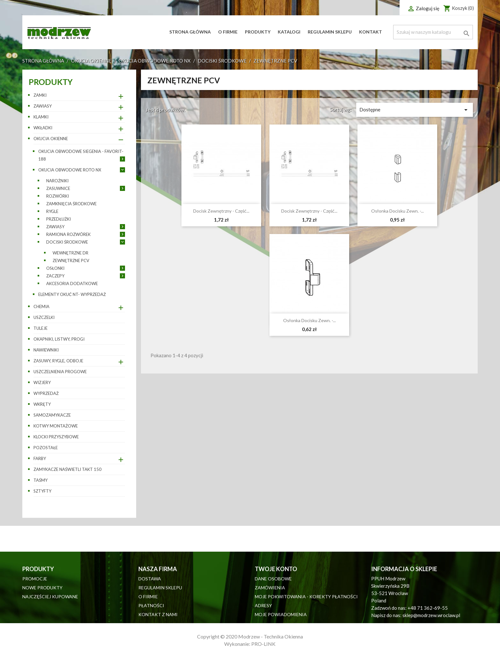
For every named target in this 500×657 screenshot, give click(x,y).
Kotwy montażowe (55, 425)
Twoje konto (276, 568)
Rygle (52, 211)
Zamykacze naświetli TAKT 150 (67, 469)
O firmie (228, 31)
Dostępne (414, 110)
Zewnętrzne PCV (71, 260)
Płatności (151, 605)
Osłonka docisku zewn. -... (397, 211)
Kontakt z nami (158, 614)
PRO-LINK (263, 644)
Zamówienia (270, 587)
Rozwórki (57, 196)
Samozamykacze (52, 415)
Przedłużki (58, 219)
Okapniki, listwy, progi (59, 339)
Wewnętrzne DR (70, 252)
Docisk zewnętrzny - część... (221, 211)
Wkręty (42, 404)
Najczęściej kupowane (50, 596)
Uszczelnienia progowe (60, 371)
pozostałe (45, 447)
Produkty (257, 31)
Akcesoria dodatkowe (72, 283)
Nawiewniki (46, 349)
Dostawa (149, 578)
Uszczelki (44, 317)
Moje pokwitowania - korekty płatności (306, 596)
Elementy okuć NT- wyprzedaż (72, 294)
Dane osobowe (273, 578)
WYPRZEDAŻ (46, 393)
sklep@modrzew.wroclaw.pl (431, 615)
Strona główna (190, 31)
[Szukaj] (433, 32)
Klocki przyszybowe (56, 436)
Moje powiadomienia (281, 614)
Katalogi (289, 31)
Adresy (263, 605)
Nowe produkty (42, 587)
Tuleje (40, 328)
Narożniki (57, 180)
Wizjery (42, 382)
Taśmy (40, 480)
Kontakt (370, 31)
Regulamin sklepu (330, 31)
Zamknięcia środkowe (71, 203)
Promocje (34, 578)
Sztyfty (42, 491)
